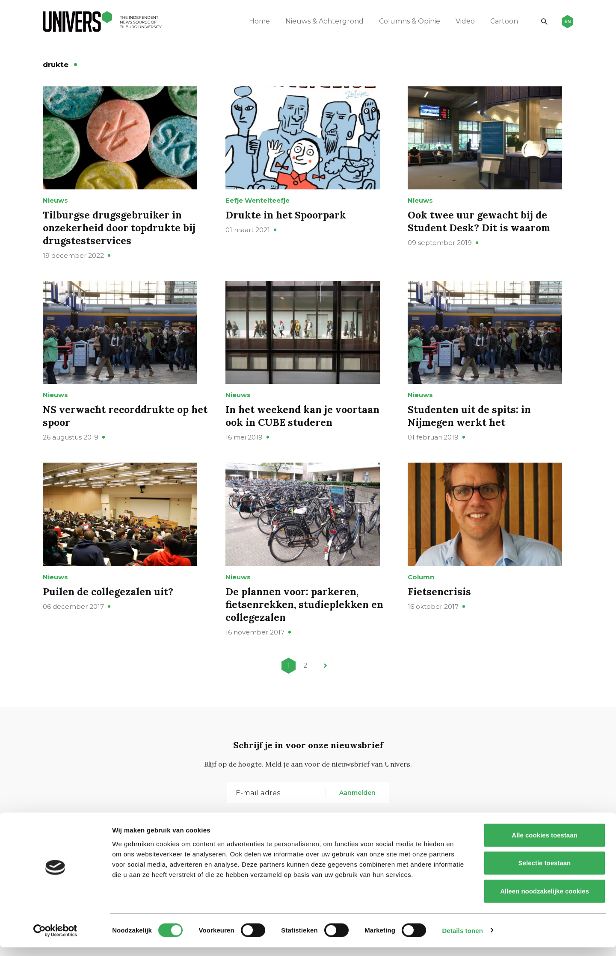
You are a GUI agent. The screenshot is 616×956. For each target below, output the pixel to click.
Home (256, 21)
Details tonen (462, 939)
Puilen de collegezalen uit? (110, 613)
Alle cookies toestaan (544, 843)
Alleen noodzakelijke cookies (544, 899)
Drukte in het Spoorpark (287, 222)
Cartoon (501, 21)
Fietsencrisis (440, 613)
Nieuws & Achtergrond (321, 21)
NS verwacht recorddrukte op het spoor (118, 431)
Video (462, 21)
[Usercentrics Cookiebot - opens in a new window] (55, 939)
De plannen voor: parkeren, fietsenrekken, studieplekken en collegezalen (306, 626)
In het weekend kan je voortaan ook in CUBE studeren (304, 431)
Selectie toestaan (544, 872)
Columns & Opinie (406, 21)
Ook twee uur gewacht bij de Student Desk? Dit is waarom (480, 228)
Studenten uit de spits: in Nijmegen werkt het (470, 431)
